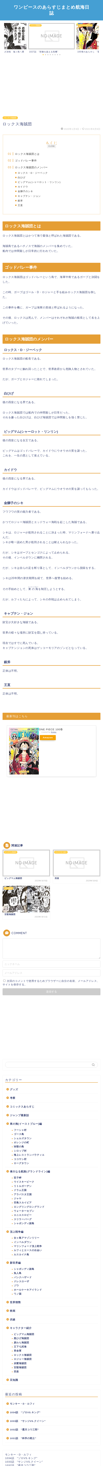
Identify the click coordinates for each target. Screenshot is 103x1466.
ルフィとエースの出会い (28, 1250)
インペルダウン (23, 1242)
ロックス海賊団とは (27, 153)
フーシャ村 (20, 1130)
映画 (12, 1310)
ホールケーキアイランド (28, 1290)
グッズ (14, 1089)
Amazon (48, 737)
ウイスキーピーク (24, 1182)
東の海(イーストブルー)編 (26, 1123)
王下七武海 (20, 1346)
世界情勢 (15, 1302)
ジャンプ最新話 (19, 1115)
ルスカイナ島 (21, 1254)
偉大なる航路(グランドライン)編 (30, 1171)
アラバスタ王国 (23, 1194)
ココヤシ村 (20, 1159)
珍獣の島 (19, 1146)
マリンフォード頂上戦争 (28, 1246)
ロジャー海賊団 (23, 1359)
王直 (20, 205)
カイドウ (23, 186)
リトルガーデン (23, 1186)
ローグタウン (21, 1163)
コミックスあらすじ (22, 1106)
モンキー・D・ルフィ (22, 1403)
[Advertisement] (51, 85)
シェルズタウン (23, 1138)
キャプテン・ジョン (29, 196)
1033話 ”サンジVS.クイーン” (28, 1421)
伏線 (12, 1319)
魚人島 (17, 1273)
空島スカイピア (23, 1202)
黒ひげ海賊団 (21, 1338)
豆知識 (14, 1379)
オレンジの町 (21, 1142)
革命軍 (17, 1351)
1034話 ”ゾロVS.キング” (25, 1412)
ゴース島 (19, 1134)
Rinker (53, 732)
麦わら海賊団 (21, 1342)
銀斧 (20, 200)
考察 (12, 1097)
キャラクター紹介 (21, 1328)
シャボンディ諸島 (24, 1223)
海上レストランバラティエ (29, 1155)
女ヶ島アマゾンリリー (26, 1238)
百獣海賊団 (20, 1367)
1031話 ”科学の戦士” (23, 1438)
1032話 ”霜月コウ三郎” (24, 1429)
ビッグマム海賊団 (24, 1334)
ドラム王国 (20, 1190)
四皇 (16, 1371)
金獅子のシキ (25, 191)
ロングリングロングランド (29, 1207)
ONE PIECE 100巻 (51, 729)
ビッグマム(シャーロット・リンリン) (39, 182)
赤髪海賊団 (20, 1363)
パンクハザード (23, 1277)
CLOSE (51, 146)
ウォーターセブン (24, 1211)
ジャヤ (17, 1198)
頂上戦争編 (17, 1231)
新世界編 (15, 1262)
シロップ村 (20, 1151)
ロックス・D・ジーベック (33, 173)
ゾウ (16, 1285)
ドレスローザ (21, 1281)
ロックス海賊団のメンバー (31, 167)
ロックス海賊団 (10, 118)
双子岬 (17, 1177)
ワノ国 (17, 1294)
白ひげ (21, 177)
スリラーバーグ (23, 1219)
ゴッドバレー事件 (26, 160)
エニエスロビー (23, 1215)
